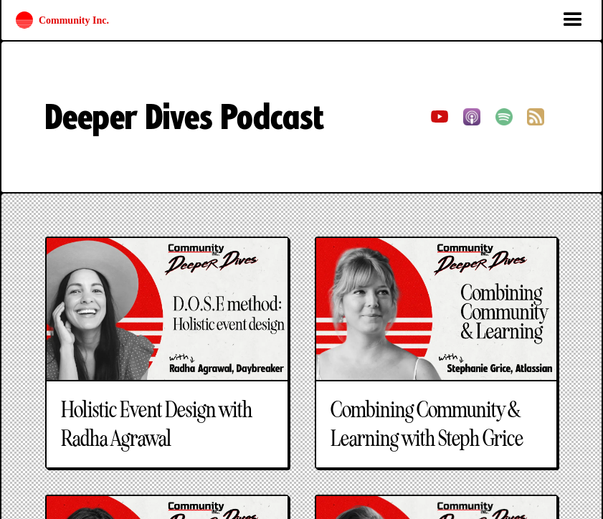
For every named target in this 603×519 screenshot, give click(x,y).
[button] (573, 20)
